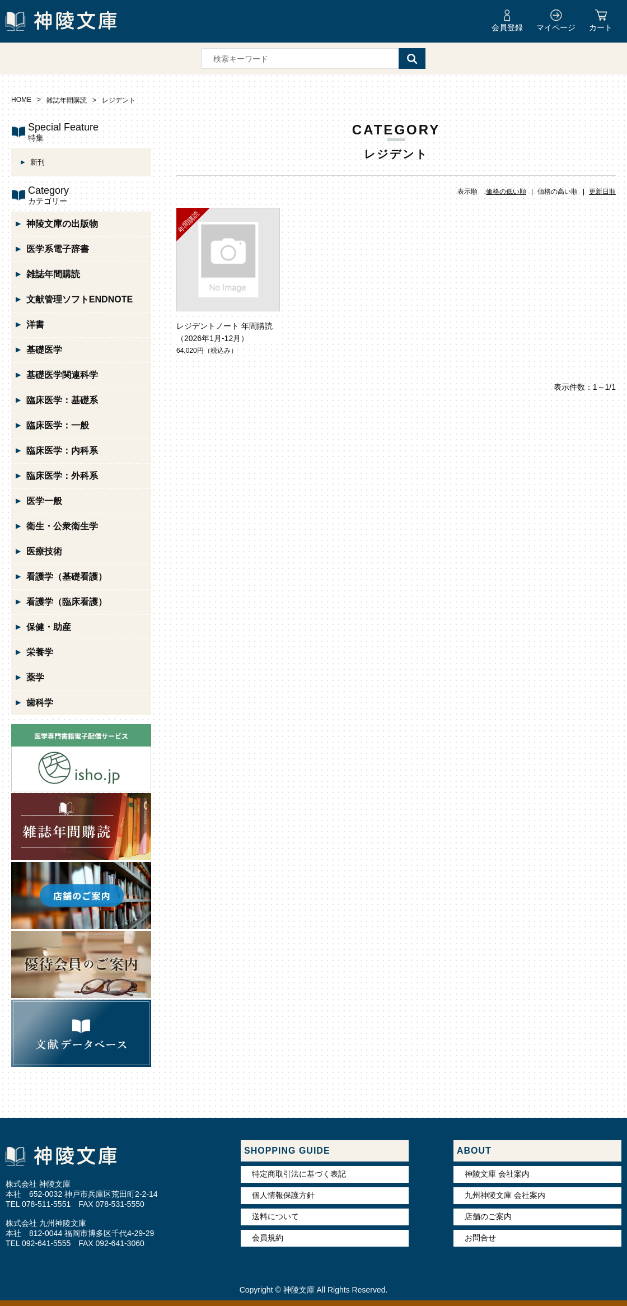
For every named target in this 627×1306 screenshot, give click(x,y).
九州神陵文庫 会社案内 (505, 1195)
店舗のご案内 (488, 1216)
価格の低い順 (506, 191)
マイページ (555, 27)
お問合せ (480, 1237)
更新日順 (602, 191)
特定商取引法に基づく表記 (299, 1173)
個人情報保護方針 (283, 1195)
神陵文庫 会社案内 (497, 1173)
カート (600, 27)
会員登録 (507, 27)
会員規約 (267, 1237)
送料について (275, 1216)
